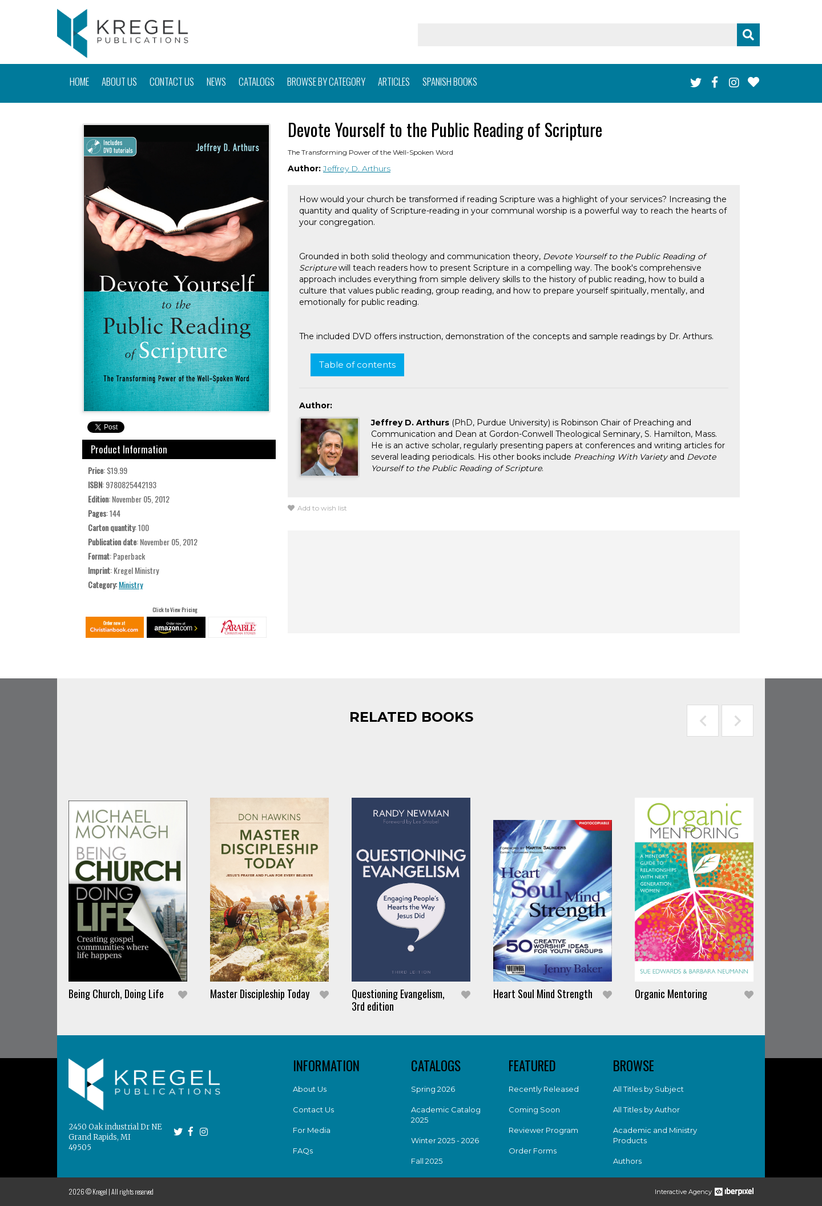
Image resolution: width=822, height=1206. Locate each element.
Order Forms (533, 1150)
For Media (312, 1130)
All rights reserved (132, 1191)
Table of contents (357, 364)
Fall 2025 (426, 1160)
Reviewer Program (543, 1130)
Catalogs (257, 81)
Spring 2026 (433, 1089)
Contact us (172, 81)
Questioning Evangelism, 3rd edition (398, 999)
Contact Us (313, 1109)
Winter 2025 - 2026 (445, 1140)
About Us (310, 1089)
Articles (394, 81)
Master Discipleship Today (259, 993)
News (216, 81)
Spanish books (449, 81)
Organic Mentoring (671, 993)
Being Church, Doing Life (116, 993)
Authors (627, 1160)
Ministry (131, 584)
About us (119, 81)
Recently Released (544, 1089)
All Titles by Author (646, 1109)
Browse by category (326, 81)
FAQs (303, 1150)
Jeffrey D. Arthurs (356, 168)
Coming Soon (534, 1109)
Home (79, 81)
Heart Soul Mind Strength (543, 993)
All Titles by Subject (648, 1089)
